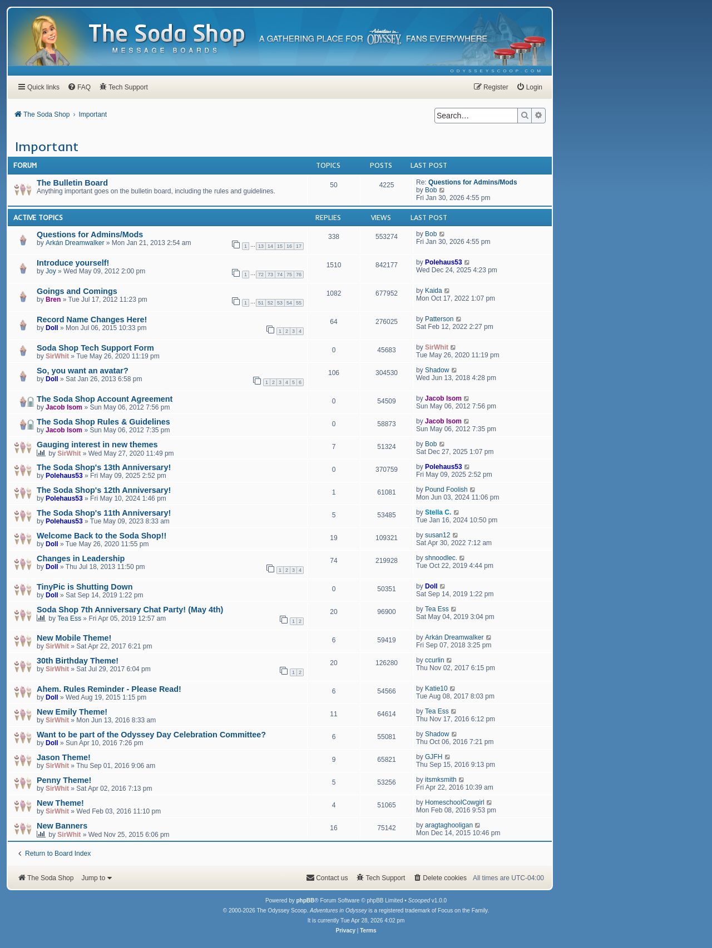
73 (270, 274)
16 (289, 246)
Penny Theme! (64, 780)
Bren (53, 299)
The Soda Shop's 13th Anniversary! (104, 467)
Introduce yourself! (73, 262)
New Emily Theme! (72, 711)
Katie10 (436, 688)
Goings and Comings (77, 291)
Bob (431, 190)
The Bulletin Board (72, 182)
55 (298, 303)
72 (261, 274)
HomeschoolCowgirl (454, 802)
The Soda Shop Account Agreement (104, 399)
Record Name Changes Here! (92, 319)
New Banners (62, 825)
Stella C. (438, 512)
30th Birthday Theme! (77, 660)
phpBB (305, 900)
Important (46, 146)
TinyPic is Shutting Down (84, 586)
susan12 (437, 535)
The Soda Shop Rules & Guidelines (103, 421)
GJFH (433, 757)
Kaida (433, 291)
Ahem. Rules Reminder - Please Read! (109, 689)
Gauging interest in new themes (97, 444)
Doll (52, 328)
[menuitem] (497, 71)
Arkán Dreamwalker (75, 243)
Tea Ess (69, 618)
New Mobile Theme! (74, 637)
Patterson (439, 319)
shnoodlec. (441, 558)
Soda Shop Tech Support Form (95, 347)
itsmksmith (441, 780)
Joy (51, 271)
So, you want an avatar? (82, 370)
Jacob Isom (64, 407)
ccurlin (434, 660)
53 (280, 303)
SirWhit (57, 356)
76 (298, 274)
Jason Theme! (64, 757)
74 (280, 274)
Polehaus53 (443, 262)
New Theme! (60, 803)
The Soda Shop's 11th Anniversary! (104, 512)
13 (261, 246)
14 (270, 246)
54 (289, 303)
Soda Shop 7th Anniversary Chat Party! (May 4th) (130, 609)
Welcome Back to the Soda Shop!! (101, 535)
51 (261, 303)
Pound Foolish (446, 489)
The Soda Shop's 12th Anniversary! (104, 490)
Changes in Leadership (81, 558)
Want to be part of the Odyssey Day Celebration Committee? (151, 734)
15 (280, 246)
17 (298, 246)
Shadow (437, 370)
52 (270, 303)
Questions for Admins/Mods (472, 182)
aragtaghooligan (449, 825)
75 (289, 274)
